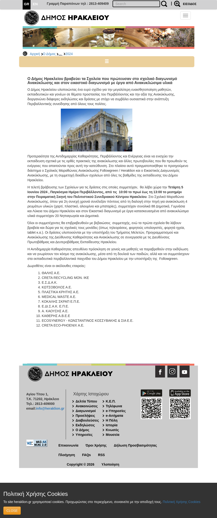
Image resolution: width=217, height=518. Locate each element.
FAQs (86, 455)
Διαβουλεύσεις (87, 420)
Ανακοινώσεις (87, 406)
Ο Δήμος (49, 54)
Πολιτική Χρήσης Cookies (181, 502)
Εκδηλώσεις (85, 425)
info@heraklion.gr (50, 408)
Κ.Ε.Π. (111, 401)
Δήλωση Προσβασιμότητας (135, 445)
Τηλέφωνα (114, 406)
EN (35, 4)
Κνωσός (112, 430)
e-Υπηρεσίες (116, 411)
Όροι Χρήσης (96, 445)
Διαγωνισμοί (86, 411)
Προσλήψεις (85, 415)
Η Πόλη (112, 420)
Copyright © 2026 (80, 464)
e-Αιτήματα (114, 415)
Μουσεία (112, 435)
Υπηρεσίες (84, 435)
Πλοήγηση (66, 455)
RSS (101, 455)
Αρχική (35, 54)
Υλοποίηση (110, 464)
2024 (69, 54)
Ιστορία (112, 425)
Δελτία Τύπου (86, 401)
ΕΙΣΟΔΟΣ (189, 4)
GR (26, 4)
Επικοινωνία (68, 445)
